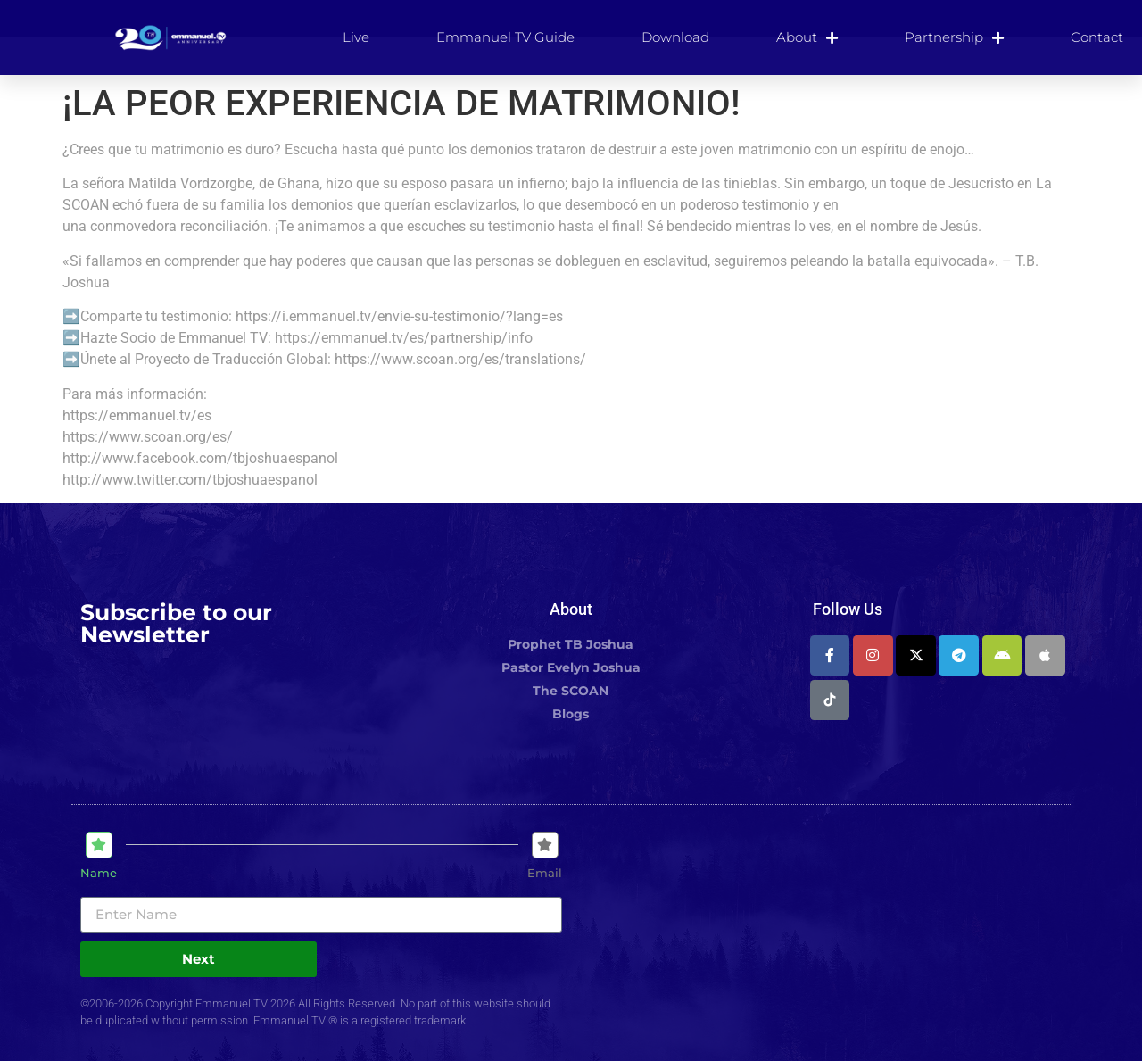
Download (675, 37)
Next (198, 958)
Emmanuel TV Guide (505, 37)
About (807, 37)
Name (98, 873)
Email (544, 873)
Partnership (954, 37)
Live (356, 37)
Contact (1097, 37)
